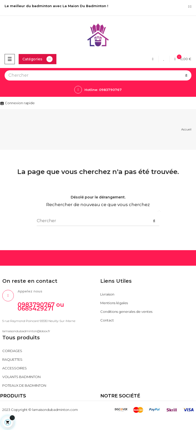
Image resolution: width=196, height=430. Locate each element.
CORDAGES (12, 351)
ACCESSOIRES (14, 368)
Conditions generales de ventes (126, 312)
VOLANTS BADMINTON (21, 377)
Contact (107, 320)
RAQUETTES (12, 359)
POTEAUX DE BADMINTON (24, 385)
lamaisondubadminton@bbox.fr (26, 331)
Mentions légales (114, 303)
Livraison (107, 294)
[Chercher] (98, 75)
